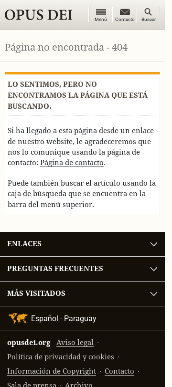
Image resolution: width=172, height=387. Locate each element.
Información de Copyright (51, 371)
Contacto (119, 371)
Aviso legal (75, 342)
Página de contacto (72, 162)
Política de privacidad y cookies (60, 357)
